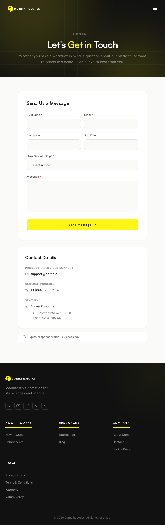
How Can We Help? (41, 156)
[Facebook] (45, 406)
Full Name (34, 114)
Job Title (90, 135)
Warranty (11, 490)
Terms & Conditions (19, 482)
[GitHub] (27, 406)
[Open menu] (155, 8)
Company (34, 135)
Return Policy (14, 497)
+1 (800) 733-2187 (42, 290)
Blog (62, 442)
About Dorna (121, 434)
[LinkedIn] (9, 406)
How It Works (14, 434)
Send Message (83, 225)
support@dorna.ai (41, 274)
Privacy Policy (15, 475)
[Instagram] (36, 406)
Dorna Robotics (39, 306)
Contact (118, 442)
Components (14, 442)
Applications (67, 434)
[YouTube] (18, 406)
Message (34, 176)
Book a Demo (122, 449)
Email (88, 114)
